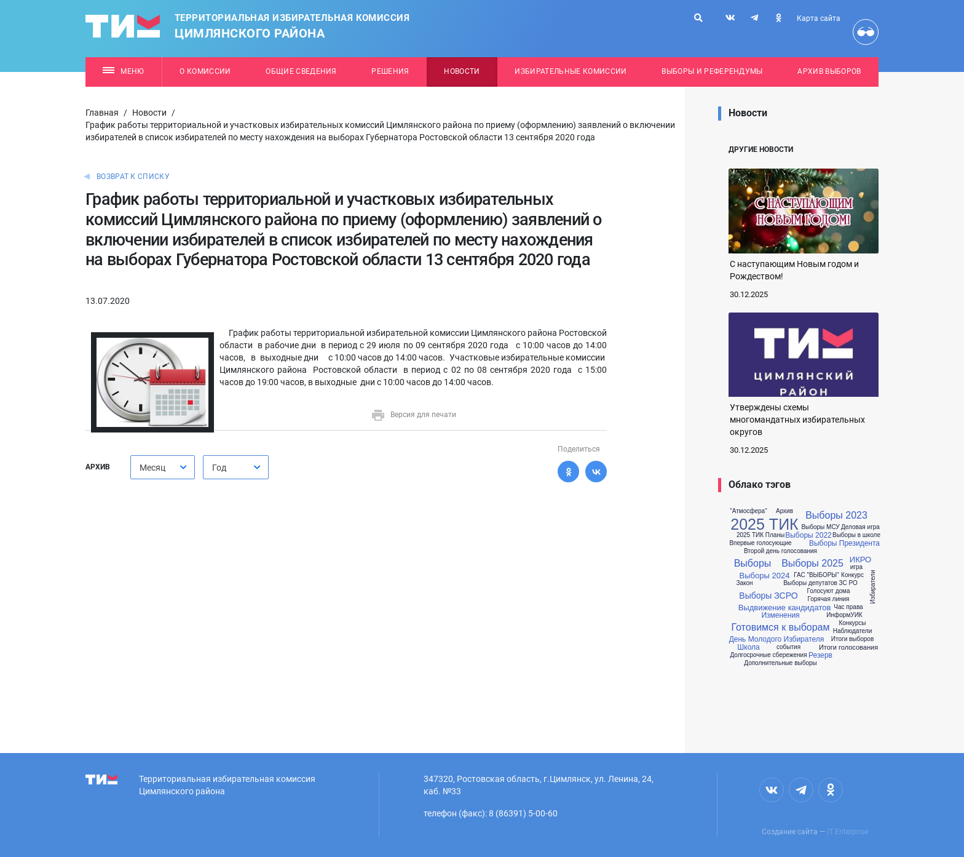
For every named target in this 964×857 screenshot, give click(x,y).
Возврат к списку (133, 176)
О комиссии (205, 71)
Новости (462, 71)
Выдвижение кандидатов (784, 608)
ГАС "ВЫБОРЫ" (816, 575)
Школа (748, 647)
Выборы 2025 (812, 563)
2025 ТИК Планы (760, 535)
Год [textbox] (219, 467)
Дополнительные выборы (780, 663)
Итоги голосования (848, 647)
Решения (390, 71)
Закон (744, 583)
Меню (123, 71)
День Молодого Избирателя (776, 639)
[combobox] (162, 467)
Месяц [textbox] (152, 467)
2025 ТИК (764, 524)
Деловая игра (860, 527)
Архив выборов (829, 71)
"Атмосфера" (748, 511)
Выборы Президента (844, 543)
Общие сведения (301, 71)
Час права (848, 607)
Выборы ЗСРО (768, 595)
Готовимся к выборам (780, 627)
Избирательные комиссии (570, 71)
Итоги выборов (852, 639)
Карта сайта (818, 18)
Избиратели (873, 587)
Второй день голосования (780, 551)
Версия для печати (413, 414)
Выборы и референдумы (712, 71)
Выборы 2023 (836, 515)
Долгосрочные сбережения (768, 655)
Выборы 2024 (765, 576)
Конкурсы (852, 623)
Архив (784, 511)
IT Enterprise (847, 831)
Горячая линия (828, 599)
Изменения (780, 615)
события (788, 647)
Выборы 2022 (808, 535)
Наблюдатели (852, 631)
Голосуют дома (828, 591)
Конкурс (852, 575)
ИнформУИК (844, 615)
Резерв (820, 655)
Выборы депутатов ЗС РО (820, 583)
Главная (102, 113)
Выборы (753, 563)
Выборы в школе (856, 535)
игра (856, 567)
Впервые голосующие (760, 543)
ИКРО (860, 560)
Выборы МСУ (820, 527)
